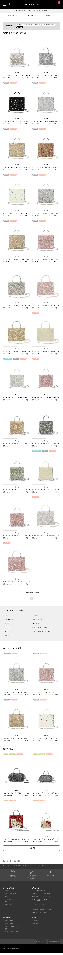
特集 (4, 929)
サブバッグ (8, 632)
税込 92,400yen (7, 308)
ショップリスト (7, 924)
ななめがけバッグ (36, 619)
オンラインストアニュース (10, 932)
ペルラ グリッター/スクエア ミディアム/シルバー (19, 306)
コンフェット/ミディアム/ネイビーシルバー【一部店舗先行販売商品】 (27, 793)
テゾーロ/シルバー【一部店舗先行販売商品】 (47, 121)
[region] (17, 53)
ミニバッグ (8, 628)
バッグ (13, 866)
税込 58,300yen (7, 78)
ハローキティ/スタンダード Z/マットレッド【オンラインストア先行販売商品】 (29, 839)
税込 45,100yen (37, 841)
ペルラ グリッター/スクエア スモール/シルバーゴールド (21, 444)
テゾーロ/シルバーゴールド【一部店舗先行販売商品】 (20, 167)
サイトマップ (6, 905)
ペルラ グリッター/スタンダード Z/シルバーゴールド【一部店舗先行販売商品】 (29, 260)
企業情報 (34, 921)
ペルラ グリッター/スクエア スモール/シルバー (18, 75)
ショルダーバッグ (10, 619)
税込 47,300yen (37, 796)
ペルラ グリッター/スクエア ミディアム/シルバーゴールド (22, 352)
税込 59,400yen (7, 400)
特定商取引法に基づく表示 (52, 944)
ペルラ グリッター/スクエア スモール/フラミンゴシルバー (22, 536)
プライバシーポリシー (54, 942)
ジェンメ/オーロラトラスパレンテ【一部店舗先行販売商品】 (23, 214)
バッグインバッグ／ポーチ (39, 628)
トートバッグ (35, 615)
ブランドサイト (7, 921)
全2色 (46, 165)
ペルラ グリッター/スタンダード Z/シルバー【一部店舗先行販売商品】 (27, 692)
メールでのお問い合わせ (38, 891)
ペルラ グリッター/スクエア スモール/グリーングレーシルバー (23, 490)
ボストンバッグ (36, 624)
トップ (7, 866)
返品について (6, 896)
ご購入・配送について (9, 894)
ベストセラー (9, 636)
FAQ (4, 902)
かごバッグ (8, 624)
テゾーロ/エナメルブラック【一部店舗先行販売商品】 (20, 121)
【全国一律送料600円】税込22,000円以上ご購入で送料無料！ (31, 11)
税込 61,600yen (7, 124)
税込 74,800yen (36, 216)
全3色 (17, 119)
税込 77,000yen (8, 796)
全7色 (17, 73)
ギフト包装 (6, 899)
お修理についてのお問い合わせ (40, 894)
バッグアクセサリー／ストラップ (41, 632)
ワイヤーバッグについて (10, 926)
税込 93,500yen (36, 538)
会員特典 (5, 891)
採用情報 (34, 924)
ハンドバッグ (9, 615)
